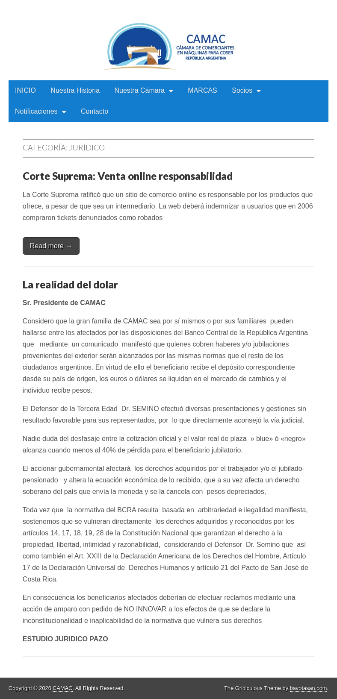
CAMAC (62, 688)
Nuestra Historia (75, 90)
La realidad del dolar (70, 284)
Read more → (51, 246)
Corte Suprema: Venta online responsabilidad (128, 176)
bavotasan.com (308, 688)
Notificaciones (36, 111)
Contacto (94, 111)
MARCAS (202, 90)
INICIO (25, 90)
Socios (242, 90)
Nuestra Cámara (140, 90)
